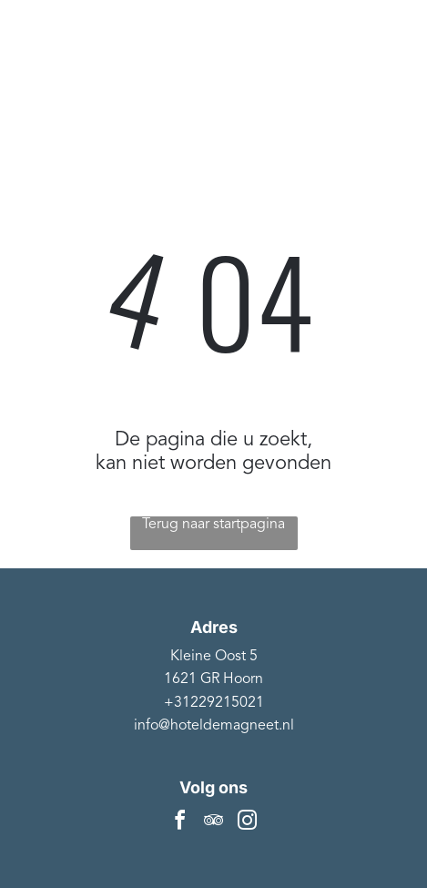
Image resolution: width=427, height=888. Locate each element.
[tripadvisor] (214, 823)
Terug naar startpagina (213, 524)
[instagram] (247, 823)
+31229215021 (214, 703)
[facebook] (180, 823)
